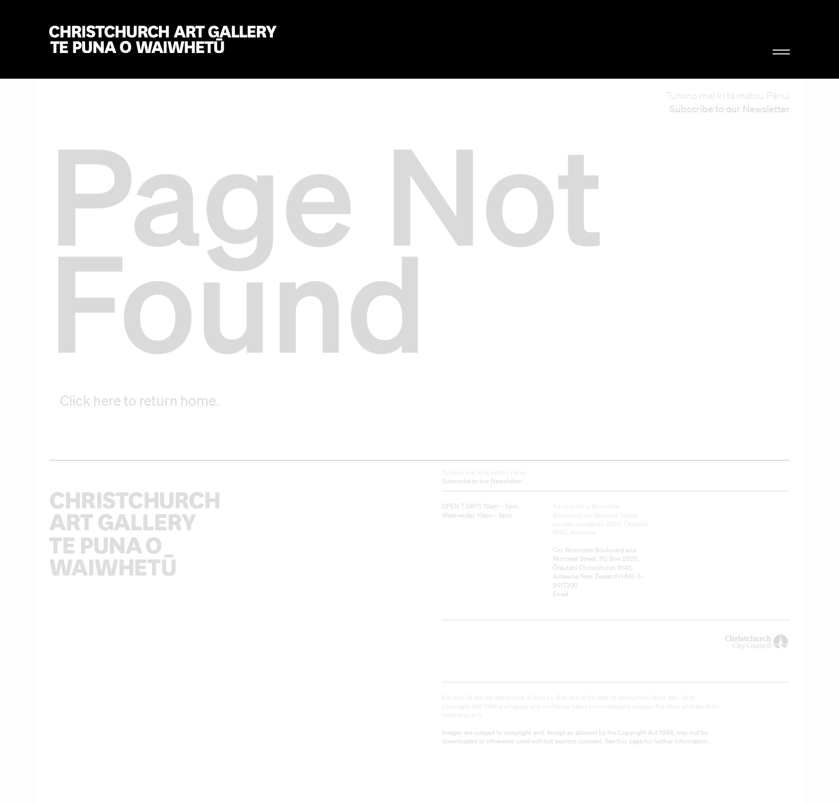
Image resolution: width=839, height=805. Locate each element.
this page (629, 741)
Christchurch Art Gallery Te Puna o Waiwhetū (163, 39)
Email (560, 593)
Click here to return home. (139, 400)
